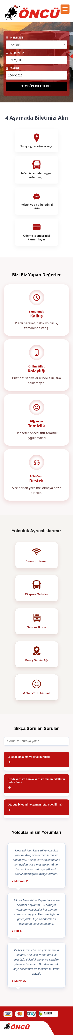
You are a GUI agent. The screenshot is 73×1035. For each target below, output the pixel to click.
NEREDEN (14, 37)
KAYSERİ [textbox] (16, 44)
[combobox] (36, 44)
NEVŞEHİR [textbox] (17, 60)
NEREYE (15, 53)
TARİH (12, 68)
